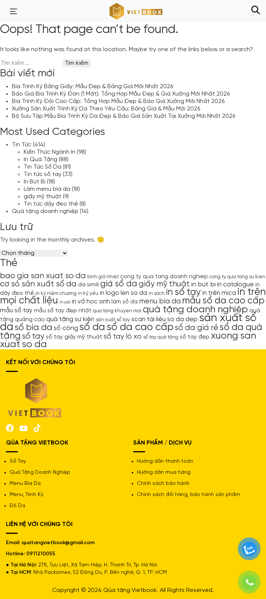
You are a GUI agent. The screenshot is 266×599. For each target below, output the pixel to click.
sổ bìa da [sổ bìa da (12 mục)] (33, 327)
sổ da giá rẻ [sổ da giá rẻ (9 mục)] (196, 328)
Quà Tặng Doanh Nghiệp (40, 472)
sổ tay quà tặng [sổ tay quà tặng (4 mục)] (160, 337)
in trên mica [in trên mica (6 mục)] (219, 293)
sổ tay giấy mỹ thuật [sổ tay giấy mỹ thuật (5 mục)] (74, 337)
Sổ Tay (18, 461)
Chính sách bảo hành (163, 483)
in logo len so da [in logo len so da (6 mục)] (123, 293)
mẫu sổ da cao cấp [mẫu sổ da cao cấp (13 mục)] (223, 301)
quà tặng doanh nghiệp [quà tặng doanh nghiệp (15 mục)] (195, 310)
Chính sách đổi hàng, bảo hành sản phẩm (188, 494)
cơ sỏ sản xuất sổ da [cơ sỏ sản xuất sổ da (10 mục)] (38, 284)
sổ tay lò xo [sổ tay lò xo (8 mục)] (123, 336)
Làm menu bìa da (47, 189)
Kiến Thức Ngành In (49, 152)
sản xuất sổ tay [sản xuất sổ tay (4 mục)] (113, 319)
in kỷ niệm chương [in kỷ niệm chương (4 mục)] (56, 293)
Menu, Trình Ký (26, 494)
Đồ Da (17, 506)
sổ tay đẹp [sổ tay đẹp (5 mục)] (194, 337)
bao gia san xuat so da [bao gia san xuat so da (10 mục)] (43, 276)
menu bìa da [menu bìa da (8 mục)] (160, 301)
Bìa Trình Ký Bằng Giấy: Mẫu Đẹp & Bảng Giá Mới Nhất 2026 (92, 86)
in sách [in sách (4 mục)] (157, 293)
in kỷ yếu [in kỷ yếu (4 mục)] (88, 293)
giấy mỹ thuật (42, 196)
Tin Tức (21, 145)
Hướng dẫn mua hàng (164, 472)
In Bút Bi (35, 182)
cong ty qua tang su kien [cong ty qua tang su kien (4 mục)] (237, 276)
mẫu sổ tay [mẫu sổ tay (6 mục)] (16, 310)
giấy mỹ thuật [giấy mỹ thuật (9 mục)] (164, 284)
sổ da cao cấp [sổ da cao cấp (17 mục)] (140, 327)
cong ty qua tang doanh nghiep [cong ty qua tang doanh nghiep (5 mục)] (164, 277)
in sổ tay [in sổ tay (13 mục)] (183, 292)
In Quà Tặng (40, 159)
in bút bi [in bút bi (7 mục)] (203, 284)
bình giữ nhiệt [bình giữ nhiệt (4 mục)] (103, 276)
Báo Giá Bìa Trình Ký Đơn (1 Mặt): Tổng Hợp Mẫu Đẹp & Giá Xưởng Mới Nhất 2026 (121, 94)
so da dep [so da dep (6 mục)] (182, 319)
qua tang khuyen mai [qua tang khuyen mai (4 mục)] (117, 310)
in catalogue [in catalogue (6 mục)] (235, 284)
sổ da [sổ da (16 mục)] (92, 327)
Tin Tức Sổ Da (42, 167)
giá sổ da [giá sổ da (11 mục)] (118, 284)
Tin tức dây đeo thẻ (51, 204)
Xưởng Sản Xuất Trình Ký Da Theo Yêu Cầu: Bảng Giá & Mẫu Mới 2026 (106, 109)
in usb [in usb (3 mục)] (65, 302)
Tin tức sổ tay (42, 174)
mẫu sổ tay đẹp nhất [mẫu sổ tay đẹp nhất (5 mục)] (62, 311)
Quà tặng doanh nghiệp (45, 211)
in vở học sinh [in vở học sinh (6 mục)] (91, 301)
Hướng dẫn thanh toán (165, 461)
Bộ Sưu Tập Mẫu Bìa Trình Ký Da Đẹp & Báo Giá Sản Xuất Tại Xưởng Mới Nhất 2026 (123, 116)
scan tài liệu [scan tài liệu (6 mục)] (148, 319)
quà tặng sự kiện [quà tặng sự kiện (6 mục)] (70, 319)
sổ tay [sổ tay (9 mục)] (33, 336)
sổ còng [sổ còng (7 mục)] (66, 328)
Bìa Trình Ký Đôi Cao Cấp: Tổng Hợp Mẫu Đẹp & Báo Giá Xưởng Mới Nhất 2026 (118, 101)
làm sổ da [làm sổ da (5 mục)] (124, 302)
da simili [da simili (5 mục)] (88, 285)
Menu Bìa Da (25, 483)
